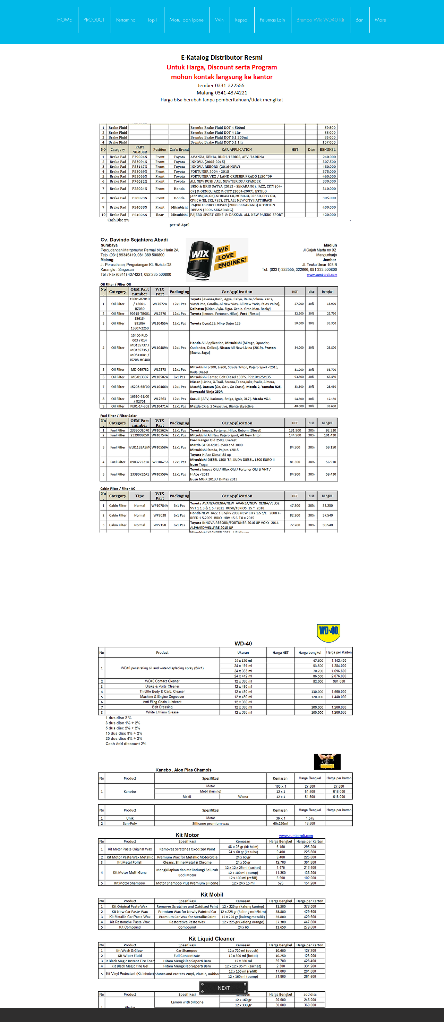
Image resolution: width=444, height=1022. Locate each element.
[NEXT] (223, 988)
